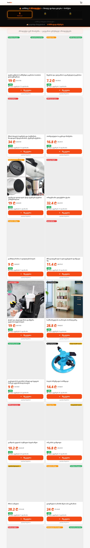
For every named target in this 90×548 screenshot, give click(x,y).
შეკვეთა (25, 90)
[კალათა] (81, 2)
